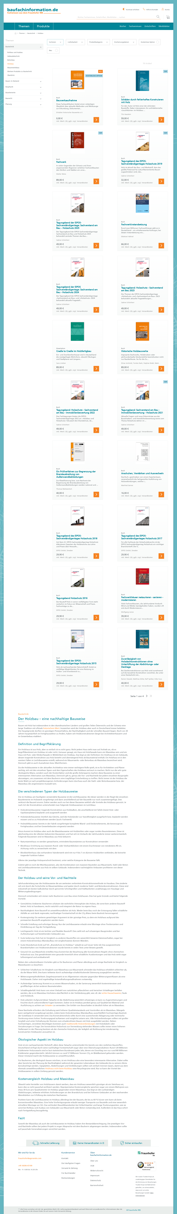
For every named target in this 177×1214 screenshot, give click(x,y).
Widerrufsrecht (96, 1171)
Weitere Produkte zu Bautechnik (19, 71)
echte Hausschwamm (111, 993)
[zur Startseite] (15, 33)
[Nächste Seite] (146, 696)
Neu (50, 50)
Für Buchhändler (68, 1173)
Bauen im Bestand (23, 81)
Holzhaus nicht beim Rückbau (58, 1068)
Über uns (94, 1161)
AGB (92, 1166)
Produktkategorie (98, 42)
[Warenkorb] (166, 17)
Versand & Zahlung (69, 1168)
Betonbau (11, 60)
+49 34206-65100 (25, 1165)
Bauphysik (23, 87)
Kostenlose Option (148, 42)
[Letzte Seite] (151, 696)
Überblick (11, 75)
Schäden (49, 1005)
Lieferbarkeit (75, 42)
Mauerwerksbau (13, 68)
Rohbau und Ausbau (15, 52)
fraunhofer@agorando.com (29, 1158)
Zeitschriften (150, 26)
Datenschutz (95, 1180)
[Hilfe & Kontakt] (150, 9)
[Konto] (166, 9)
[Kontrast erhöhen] (131, 9)
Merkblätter (164, 26)
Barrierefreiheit (96, 1185)
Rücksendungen (68, 1178)
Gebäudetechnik (13, 56)
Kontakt (64, 1158)
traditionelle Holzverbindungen (80, 1024)
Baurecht (23, 98)
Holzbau (10, 64)
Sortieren (55, 42)
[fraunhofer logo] (146, 1154)
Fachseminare (135, 26)
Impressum (94, 1175)
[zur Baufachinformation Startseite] (40, 11)
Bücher (123, 26)
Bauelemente (23, 93)
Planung (23, 104)
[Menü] (154, 1162)
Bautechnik (31, 33)
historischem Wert (51, 728)
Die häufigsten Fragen (70, 1163)
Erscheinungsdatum (124, 42)
